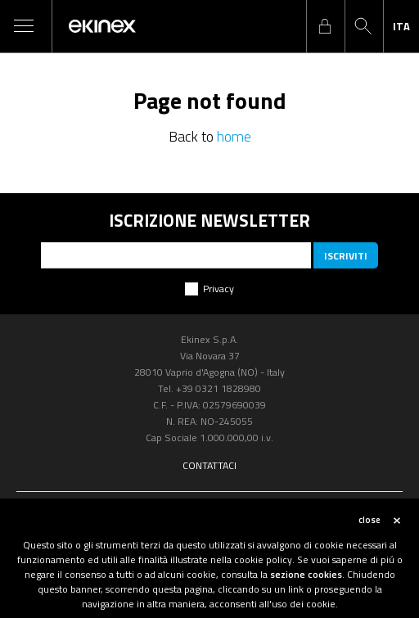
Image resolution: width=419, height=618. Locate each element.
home (234, 136)
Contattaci (209, 465)
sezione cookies (306, 574)
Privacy (218, 288)
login (325, 26)
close (369, 519)
